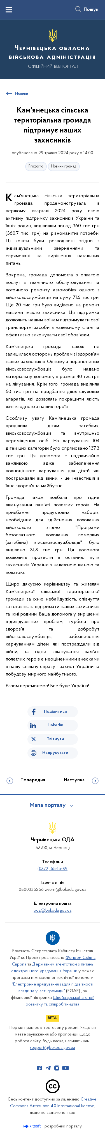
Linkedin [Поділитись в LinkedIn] (55, 725)
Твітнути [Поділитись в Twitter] (55, 739)
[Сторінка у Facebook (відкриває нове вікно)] (39, 1068)
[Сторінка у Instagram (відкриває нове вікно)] (56, 1068)
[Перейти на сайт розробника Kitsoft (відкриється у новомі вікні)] (33, 1126)
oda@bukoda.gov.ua (52, 910)
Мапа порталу (48, 805)
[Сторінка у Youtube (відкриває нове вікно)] (65, 1068)
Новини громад (63, 166)
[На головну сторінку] (52, 48)
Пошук (91, 9)
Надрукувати (55, 753)
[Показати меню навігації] (9, 9)
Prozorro (36, 166)
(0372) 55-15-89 (52, 869)
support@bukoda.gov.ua (52, 1048)
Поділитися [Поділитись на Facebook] (55, 711)
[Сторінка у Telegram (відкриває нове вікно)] (48, 1068)
